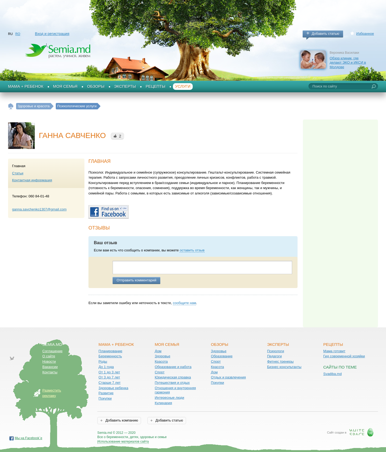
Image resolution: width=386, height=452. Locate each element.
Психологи (275, 351)
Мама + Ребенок (25, 86)
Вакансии (50, 367)
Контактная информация (32, 180)
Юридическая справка (173, 377)
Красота (161, 361)
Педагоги (274, 356)
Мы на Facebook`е (28, 438)
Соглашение (52, 351)
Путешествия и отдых (172, 383)
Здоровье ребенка (113, 388)
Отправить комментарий (136, 280)
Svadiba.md (332, 374)
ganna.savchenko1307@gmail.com (39, 209)
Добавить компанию (121, 420)
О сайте (48, 356)
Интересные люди (169, 398)
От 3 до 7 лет (109, 377)
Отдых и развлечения (228, 377)
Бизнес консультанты (284, 367)
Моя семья (65, 86)
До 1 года (106, 367)
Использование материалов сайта (123, 441)
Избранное (365, 34)
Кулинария (163, 403)
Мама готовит (334, 351)
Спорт (160, 372)
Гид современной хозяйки (344, 356)
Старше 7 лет (110, 383)
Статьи (17, 173)
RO (17, 34)
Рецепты (155, 86)
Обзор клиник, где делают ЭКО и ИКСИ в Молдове (348, 62)
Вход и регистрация (52, 34)
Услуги (183, 86)
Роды (103, 361)
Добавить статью (325, 34)
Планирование (111, 351)
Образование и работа (173, 367)
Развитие (106, 393)
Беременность (110, 356)
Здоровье (162, 356)
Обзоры (96, 86)
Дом (158, 351)
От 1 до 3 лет (109, 372)
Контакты (49, 372)
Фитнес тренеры (280, 361)
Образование (222, 356)
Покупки (105, 398)
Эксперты (125, 86)
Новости (49, 361)
